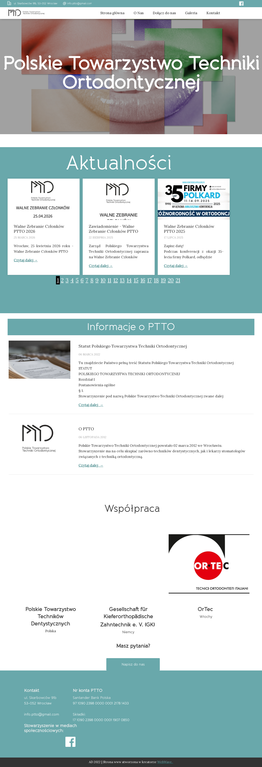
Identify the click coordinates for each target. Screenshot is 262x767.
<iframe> (197, 715)
